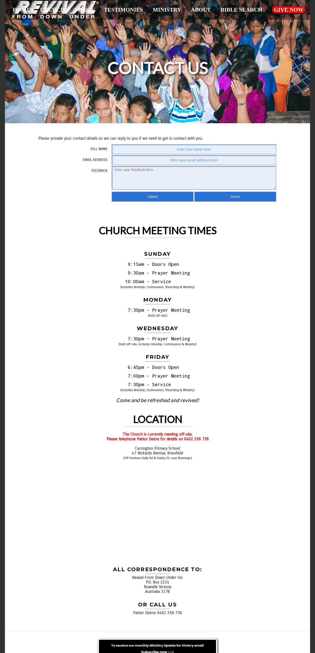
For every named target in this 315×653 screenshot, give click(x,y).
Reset (235, 196)
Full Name (98, 149)
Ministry (167, 10)
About (201, 10)
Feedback (99, 170)
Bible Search (241, 10)
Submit (153, 196)
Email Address (94, 159)
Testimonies (123, 10)
